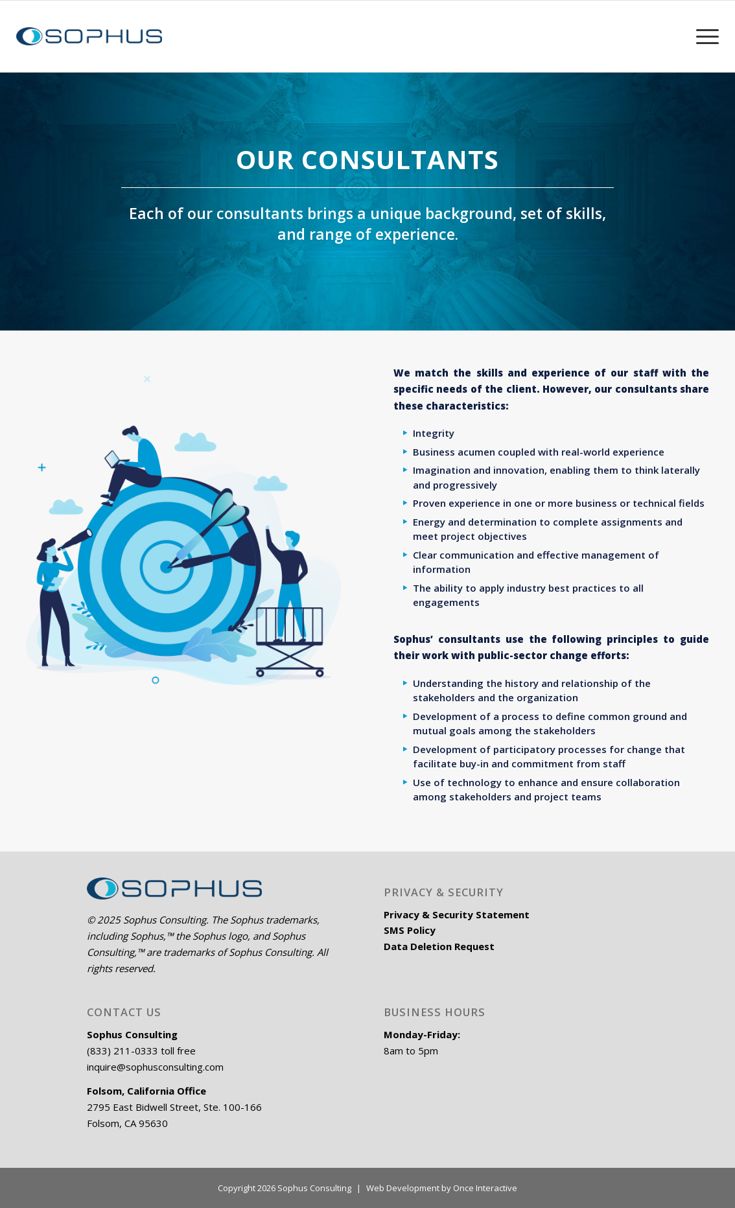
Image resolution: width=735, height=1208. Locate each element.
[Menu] (702, 36)
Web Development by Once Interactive (441, 1188)
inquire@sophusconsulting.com (155, 1066)
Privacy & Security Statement (457, 914)
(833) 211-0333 (122, 1050)
